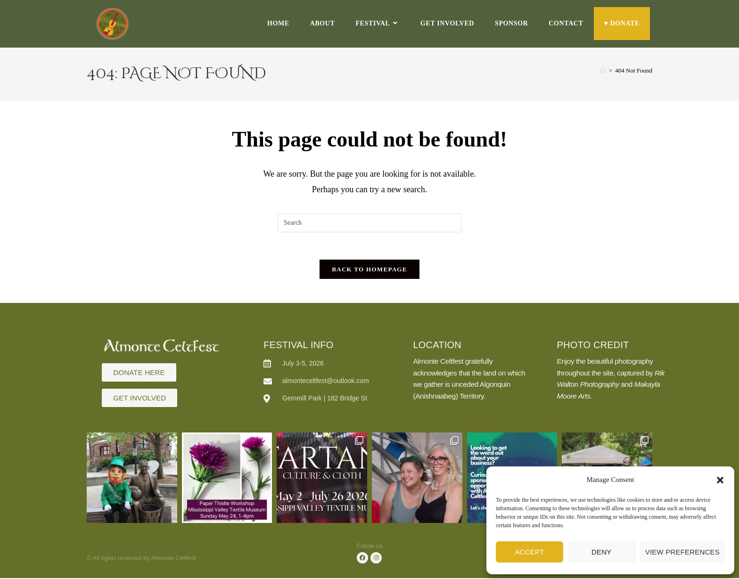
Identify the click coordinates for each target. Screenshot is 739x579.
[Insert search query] (369, 222)
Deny (601, 552)
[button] (720, 480)
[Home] (603, 70)
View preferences (682, 552)
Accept (529, 552)
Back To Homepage (369, 270)
